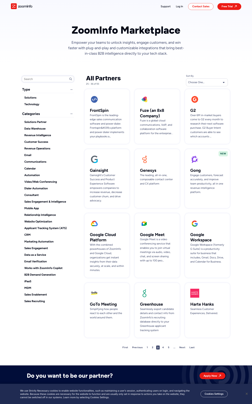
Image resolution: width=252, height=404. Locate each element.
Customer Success (36, 141)
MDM (27, 288)
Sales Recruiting (34, 301)
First (125, 347)
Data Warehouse (35, 128)
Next (182, 347)
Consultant (31, 195)
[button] (165, 6)
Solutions (30, 97)
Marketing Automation (39, 241)
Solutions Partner (35, 122)
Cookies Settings (214, 395)
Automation (32, 175)
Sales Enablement (35, 294)
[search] (48, 79)
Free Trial (227, 6)
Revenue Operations (37, 148)
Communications (35, 161)
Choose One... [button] (207, 82)
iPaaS (27, 281)
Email (27, 155)
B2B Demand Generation (40, 274)
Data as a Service (35, 254)
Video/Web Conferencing (40, 181)
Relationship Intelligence (40, 214)
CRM (27, 234)
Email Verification (35, 261)
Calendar (30, 168)
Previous (137, 347)
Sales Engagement (36, 248)
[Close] (246, 395)
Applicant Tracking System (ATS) (45, 228)
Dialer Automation (36, 188)
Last (192, 347)
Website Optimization (38, 221)
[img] (21, 6)
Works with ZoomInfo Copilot (43, 268)
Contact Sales (200, 6)
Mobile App (31, 208)
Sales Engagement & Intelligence (45, 201)
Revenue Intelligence (37, 135)
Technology (31, 104)
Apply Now (210, 375)
